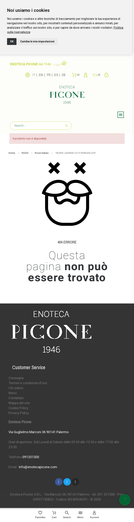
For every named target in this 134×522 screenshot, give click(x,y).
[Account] (94, 515)
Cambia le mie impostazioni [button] (37, 41)
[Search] (40, 126)
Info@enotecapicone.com (38, 467)
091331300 (30, 457)
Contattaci (16, 398)
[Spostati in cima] (124, 499)
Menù (13, 393)
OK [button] (12, 41)
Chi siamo (16, 388)
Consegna (16, 378)
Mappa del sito (19, 403)
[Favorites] (40, 515)
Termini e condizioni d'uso (28, 383)
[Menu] (80, 515)
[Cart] (54, 515)
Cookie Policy (18, 408)
